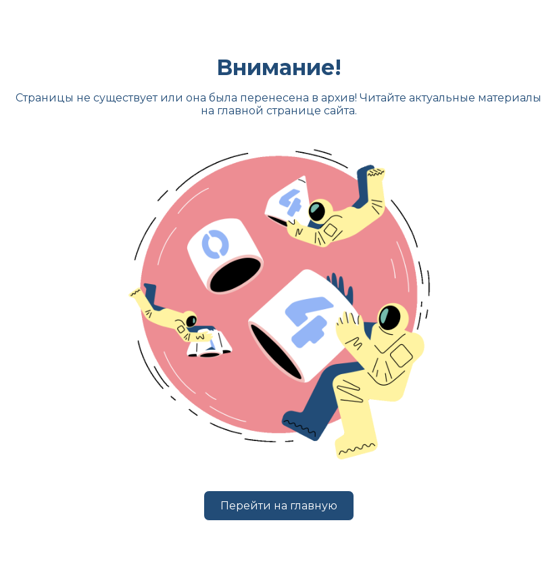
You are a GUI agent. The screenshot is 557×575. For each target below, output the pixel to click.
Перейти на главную (278, 505)
